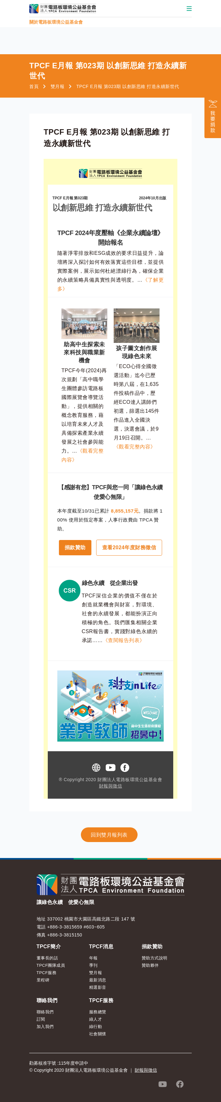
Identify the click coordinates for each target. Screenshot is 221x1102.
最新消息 (97, 980)
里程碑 (43, 980)
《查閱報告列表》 (124, 640)
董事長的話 (47, 958)
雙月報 (58, 86)
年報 (93, 958)
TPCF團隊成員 (51, 965)
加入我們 (45, 1026)
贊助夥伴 (150, 965)
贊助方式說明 (155, 958)
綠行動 (95, 1026)
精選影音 (97, 987)
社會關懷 (97, 1034)
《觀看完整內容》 (135, 446)
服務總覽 (97, 1012)
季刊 (93, 965)
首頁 (34, 86)
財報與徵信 (110, 785)
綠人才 (95, 1019)
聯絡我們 (45, 1012)
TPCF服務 (47, 972)
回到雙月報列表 (109, 835)
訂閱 (41, 1019)
